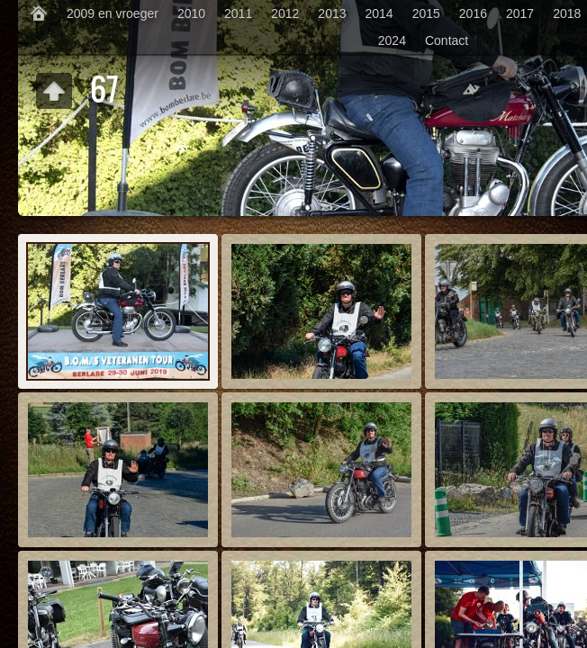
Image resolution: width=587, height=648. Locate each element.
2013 (332, 13)
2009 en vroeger (112, 13)
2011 (238, 13)
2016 (473, 13)
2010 (191, 13)
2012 (285, 13)
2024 (392, 40)
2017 (520, 13)
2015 (426, 13)
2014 (379, 13)
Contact (446, 40)
